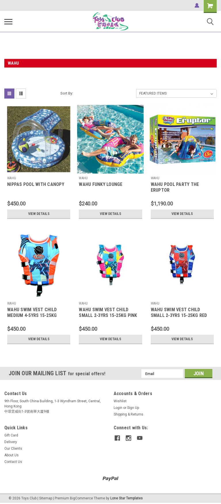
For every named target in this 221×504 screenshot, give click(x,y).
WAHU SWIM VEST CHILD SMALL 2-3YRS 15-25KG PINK (108, 312)
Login (118, 408)
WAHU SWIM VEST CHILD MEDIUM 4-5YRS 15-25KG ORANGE (32, 315)
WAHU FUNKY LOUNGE (100, 184)
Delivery (10, 442)
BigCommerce (81, 498)
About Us (11, 455)
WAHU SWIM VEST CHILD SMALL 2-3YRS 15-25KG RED (179, 312)
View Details (39, 213)
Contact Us (13, 462)
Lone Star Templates (126, 498)
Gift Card (11, 435)
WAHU (11, 178)
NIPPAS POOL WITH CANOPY (35, 184)
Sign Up (133, 408)
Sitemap (45, 498)
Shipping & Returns (128, 414)
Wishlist (120, 401)
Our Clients (13, 449)
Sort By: (66, 93)
